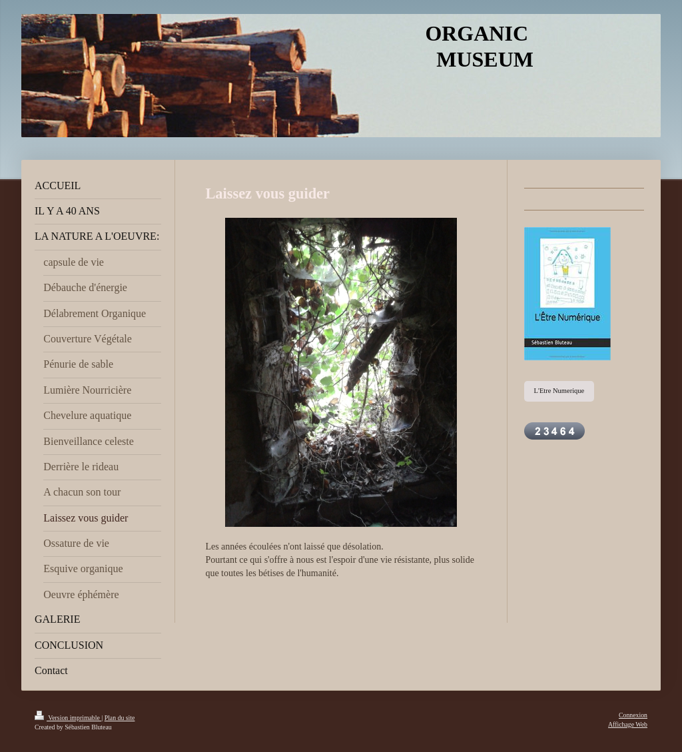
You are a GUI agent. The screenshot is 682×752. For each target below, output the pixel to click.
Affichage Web (627, 724)
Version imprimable (68, 717)
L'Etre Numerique (559, 390)
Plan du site (120, 717)
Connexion (633, 715)
